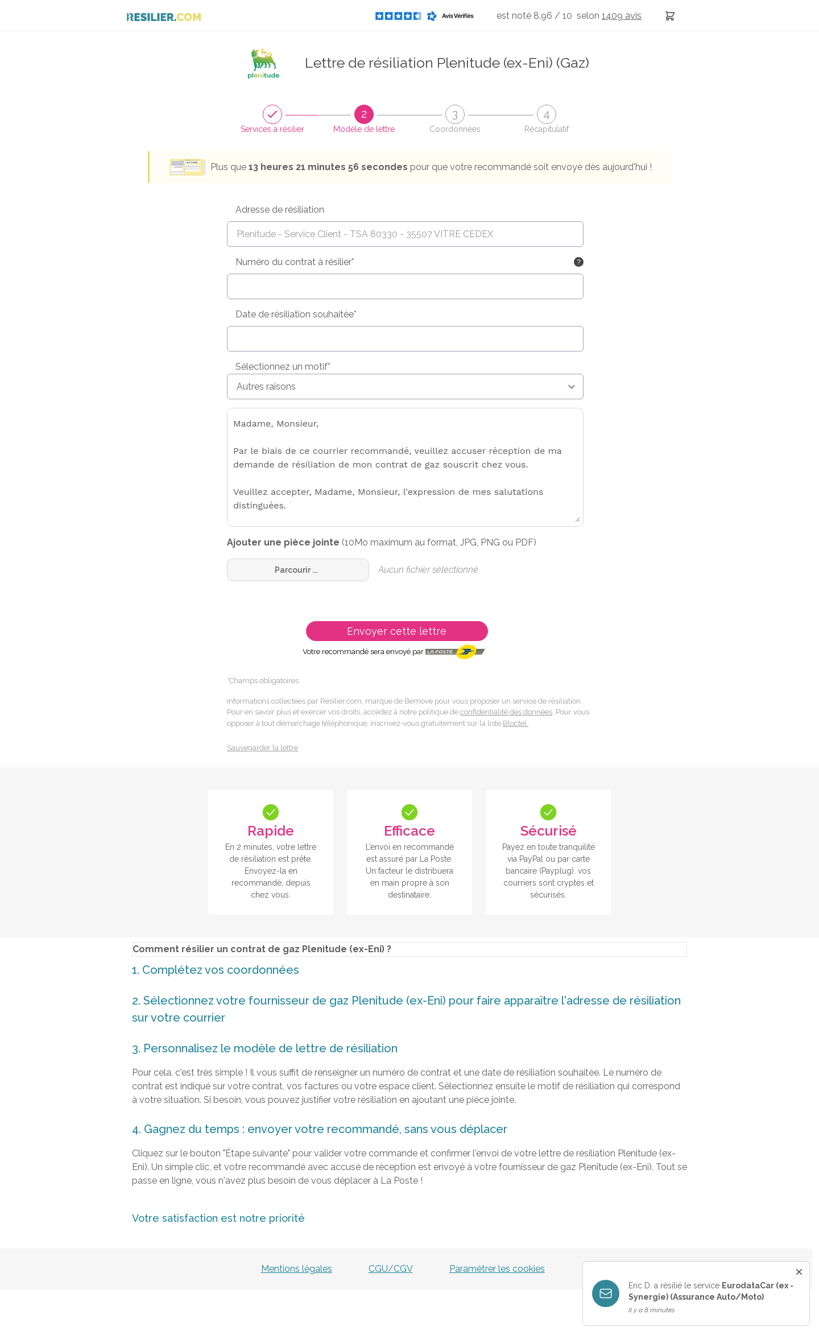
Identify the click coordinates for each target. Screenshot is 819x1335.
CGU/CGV (391, 1268)
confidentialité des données (506, 712)
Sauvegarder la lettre (262, 747)
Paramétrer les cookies (497, 1268)
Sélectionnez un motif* (282, 366)
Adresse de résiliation (279, 209)
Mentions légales (296, 1268)
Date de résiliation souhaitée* (296, 314)
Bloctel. (515, 723)
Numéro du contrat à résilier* (294, 262)
